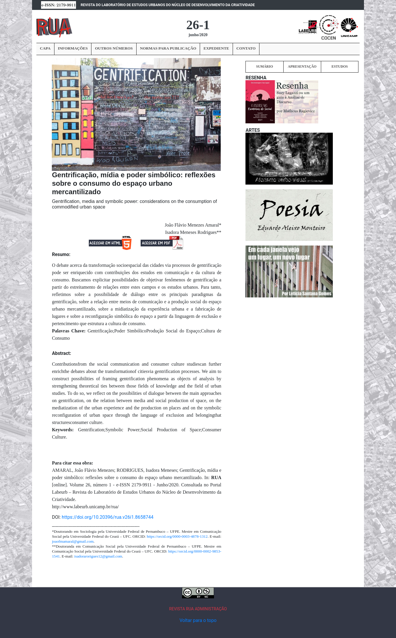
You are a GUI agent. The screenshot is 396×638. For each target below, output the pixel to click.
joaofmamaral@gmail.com (72, 541)
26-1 (198, 25)
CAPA (45, 48)
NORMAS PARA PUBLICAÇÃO (168, 48)
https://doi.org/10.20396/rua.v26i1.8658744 (107, 517)
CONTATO (246, 48)
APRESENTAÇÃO (302, 66)
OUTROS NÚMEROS (113, 48)
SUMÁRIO (264, 66)
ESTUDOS (339, 66)
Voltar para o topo (197, 620)
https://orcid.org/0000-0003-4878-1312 (177, 536)
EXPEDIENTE (216, 48)
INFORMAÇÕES (73, 48)
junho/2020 (198, 35)
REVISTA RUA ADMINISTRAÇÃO (198, 609)
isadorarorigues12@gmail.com (98, 556)
